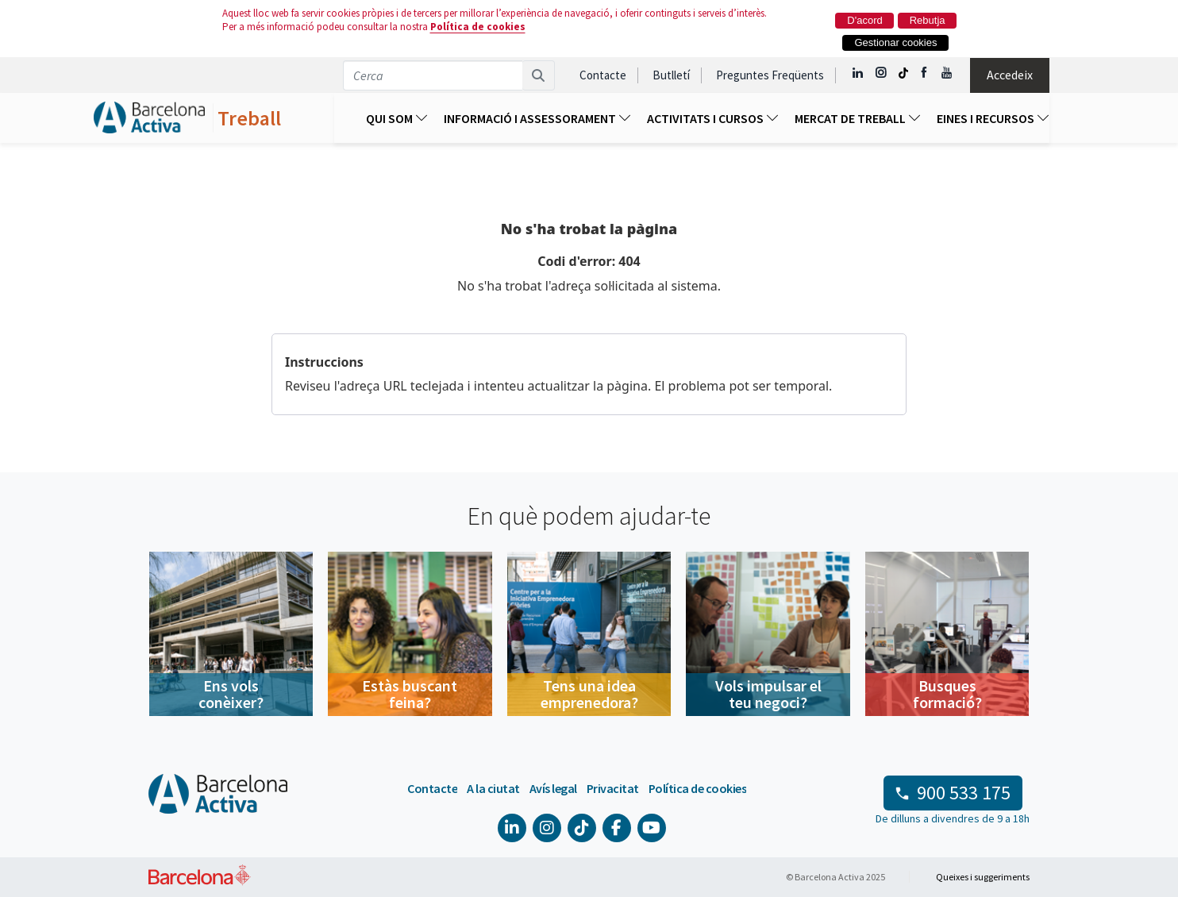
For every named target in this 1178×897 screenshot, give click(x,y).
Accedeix (1010, 75)
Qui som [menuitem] (397, 118)
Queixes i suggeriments (983, 877)
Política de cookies (477, 26)
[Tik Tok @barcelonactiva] (903, 73)
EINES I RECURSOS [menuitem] (993, 118)
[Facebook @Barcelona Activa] (925, 73)
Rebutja (927, 20)
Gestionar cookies (895, 42)
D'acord (864, 20)
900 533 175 (964, 792)
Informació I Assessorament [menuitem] (537, 118)
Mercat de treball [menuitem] (858, 118)
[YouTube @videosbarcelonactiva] (947, 73)
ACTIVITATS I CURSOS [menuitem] (713, 118)
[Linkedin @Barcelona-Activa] (858, 73)
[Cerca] (538, 75)
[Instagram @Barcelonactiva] (881, 73)
